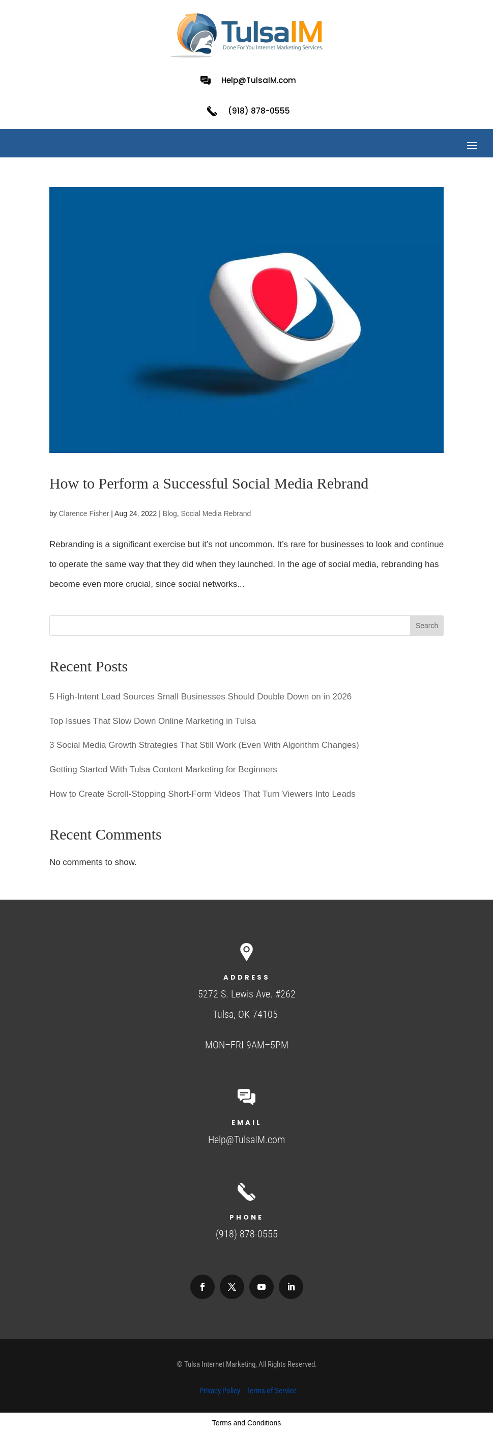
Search (427, 625)
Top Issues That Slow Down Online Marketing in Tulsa (152, 721)
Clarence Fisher (84, 513)
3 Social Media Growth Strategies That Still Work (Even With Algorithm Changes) (204, 745)
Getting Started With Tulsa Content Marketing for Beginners (163, 769)
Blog (170, 513)
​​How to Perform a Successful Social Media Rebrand (208, 483)
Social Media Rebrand (216, 513)
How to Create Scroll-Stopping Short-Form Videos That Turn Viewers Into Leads (202, 794)
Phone (246, 1217)
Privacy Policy (219, 1390)
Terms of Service (271, 1390)
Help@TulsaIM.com (258, 80)
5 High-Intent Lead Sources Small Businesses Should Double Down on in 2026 (200, 696)
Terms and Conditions (246, 1423)
